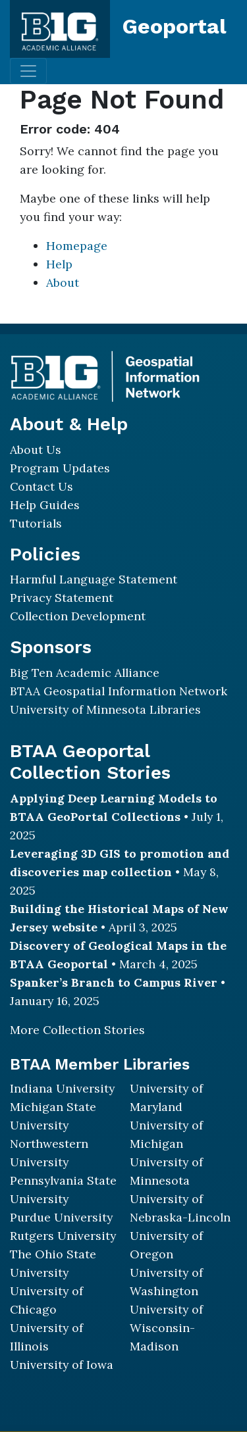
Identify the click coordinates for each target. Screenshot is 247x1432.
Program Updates (60, 468)
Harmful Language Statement (93, 579)
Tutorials (36, 523)
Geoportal (175, 26)
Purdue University (61, 1217)
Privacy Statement (61, 597)
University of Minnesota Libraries (105, 709)
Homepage (76, 245)
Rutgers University (63, 1235)
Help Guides (45, 504)
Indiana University (62, 1088)
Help (59, 264)
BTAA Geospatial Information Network (118, 691)
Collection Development (78, 616)
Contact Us (41, 486)
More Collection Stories (77, 1029)
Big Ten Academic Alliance (84, 672)
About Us (35, 449)
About (62, 282)
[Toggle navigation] (28, 71)
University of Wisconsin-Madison (166, 1328)
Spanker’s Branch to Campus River (113, 982)
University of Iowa (61, 1364)
